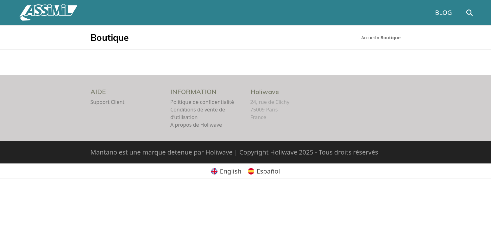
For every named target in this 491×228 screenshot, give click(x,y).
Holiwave (264, 92)
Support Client (108, 101)
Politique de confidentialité (202, 101)
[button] (478, 13)
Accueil (368, 38)
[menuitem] (226, 171)
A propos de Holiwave (196, 124)
